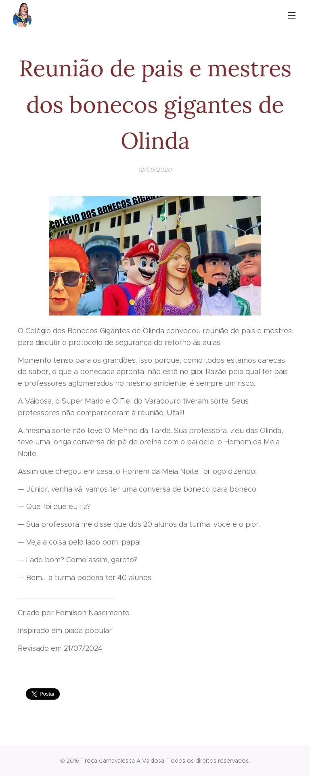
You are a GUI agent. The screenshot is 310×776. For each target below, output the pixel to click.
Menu (291, 15)
